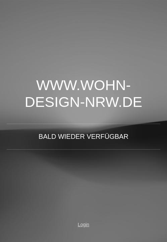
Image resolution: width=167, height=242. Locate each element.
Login (83, 224)
